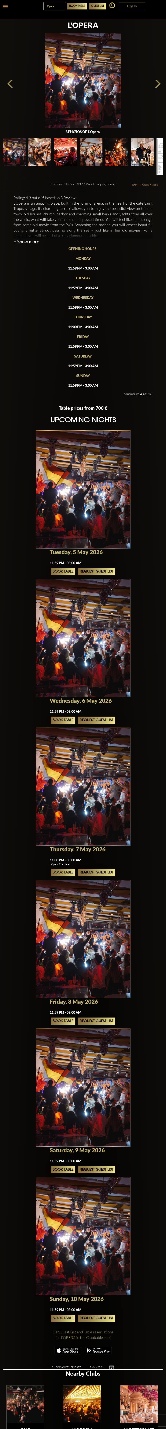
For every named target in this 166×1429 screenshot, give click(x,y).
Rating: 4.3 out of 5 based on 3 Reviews (45, 197)
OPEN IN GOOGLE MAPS (145, 185)
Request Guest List (96, 571)
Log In (132, 6)
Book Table (77, 6)
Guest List (97, 6)
